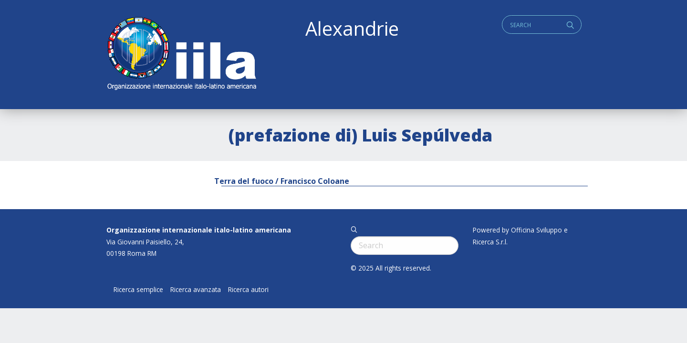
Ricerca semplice (138, 289)
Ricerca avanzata (195, 289)
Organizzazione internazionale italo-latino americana (198, 229)
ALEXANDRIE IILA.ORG (181, 54)
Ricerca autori (248, 289)
